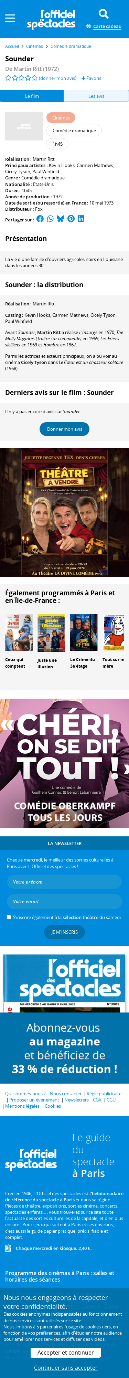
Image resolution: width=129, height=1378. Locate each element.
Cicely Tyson (17, 171)
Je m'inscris (65, 932)
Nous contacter (66, 1093)
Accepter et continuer (65, 1352)
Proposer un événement (34, 1100)
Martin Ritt (44, 159)
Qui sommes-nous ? (25, 1093)
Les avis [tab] (96, 96)
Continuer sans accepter (66, 1367)
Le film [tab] (32, 96)
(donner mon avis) (57, 78)
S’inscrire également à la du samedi (67, 917)
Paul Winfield (45, 171)
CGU (111, 1100)
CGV (97, 1100)
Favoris (91, 78)
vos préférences (44, 1333)
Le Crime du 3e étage (82, 663)
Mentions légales (22, 1106)
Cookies (53, 1106)
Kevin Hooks (62, 165)
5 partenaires (49, 1327)
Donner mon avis (64, 429)
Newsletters (76, 1100)
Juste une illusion (47, 663)
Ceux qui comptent (15, 663)
